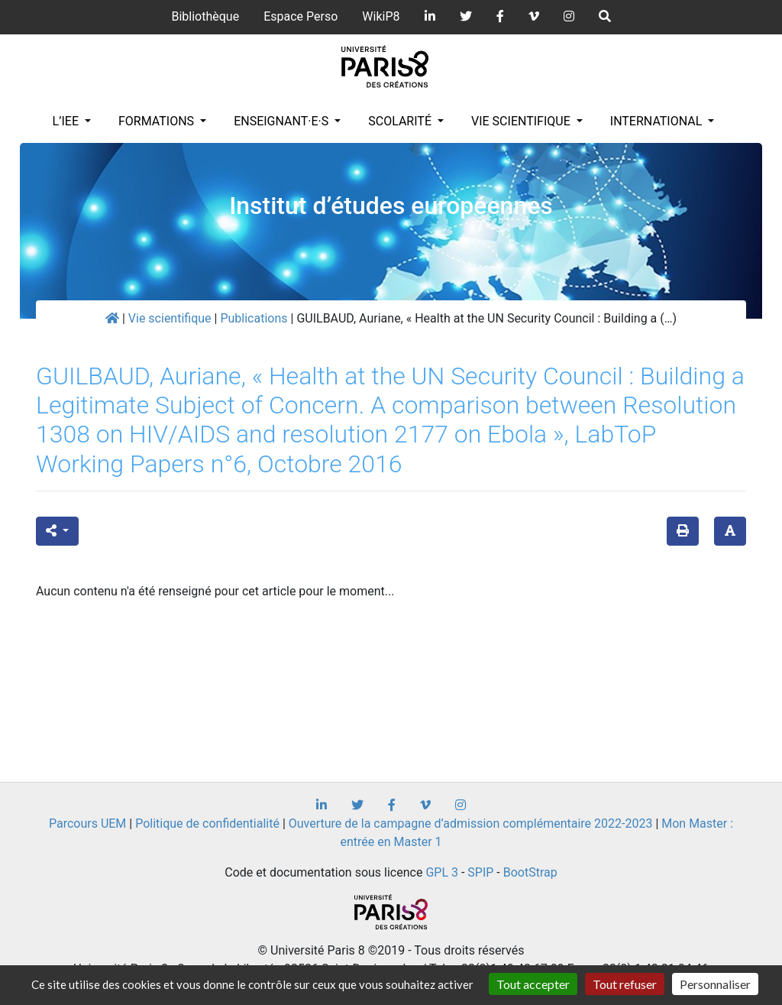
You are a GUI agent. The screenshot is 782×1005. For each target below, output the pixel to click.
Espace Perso (300, 16)
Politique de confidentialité (207, 823)
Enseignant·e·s (282, 121)
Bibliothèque (205, 16)
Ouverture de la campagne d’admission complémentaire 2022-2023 (471, 823)
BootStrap (530, 872)
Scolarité (401, 121)
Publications (253, 318)
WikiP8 (380, 16)
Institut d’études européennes (391, 205)
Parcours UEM (87, 823)
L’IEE (67, 121)
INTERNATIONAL (658, 121)
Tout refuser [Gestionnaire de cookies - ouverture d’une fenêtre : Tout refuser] (625, 984)
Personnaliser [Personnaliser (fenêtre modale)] (715, 984)
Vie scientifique (522, 121)
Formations (157, 121)
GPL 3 (441, 872)
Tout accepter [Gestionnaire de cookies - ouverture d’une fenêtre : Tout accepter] (533, 984)
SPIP (480, 872)
